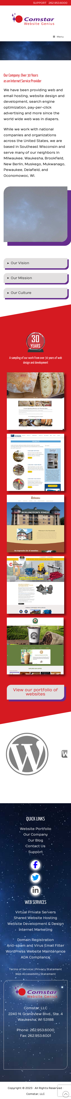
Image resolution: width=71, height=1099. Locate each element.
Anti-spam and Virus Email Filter (35, 946)
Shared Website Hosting (35, 918)
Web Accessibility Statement (35, 974)
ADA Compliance (35, 957)
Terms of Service (21, 969)
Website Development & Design (35, 924)
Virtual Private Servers (35, 912)
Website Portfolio (35, 829)
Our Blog (35, 840)
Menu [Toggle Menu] (58, 36)
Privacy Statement (48, 969)
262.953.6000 (58, 3)
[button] (36, 263)
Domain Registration (35, 940)
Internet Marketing (35, 930)
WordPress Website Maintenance (36, 951)
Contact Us (35, 846)
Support (35, 852)
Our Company (35, 835)
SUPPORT (39, 3)
